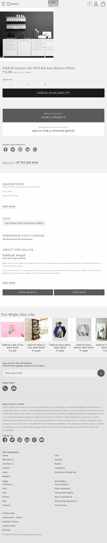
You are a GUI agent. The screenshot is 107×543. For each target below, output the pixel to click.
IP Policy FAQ (9, 513)
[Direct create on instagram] (35, 440)
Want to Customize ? (53, 116)
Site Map (6, 530)
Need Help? (20, 162)
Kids (4, 501)
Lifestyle (6, 505)
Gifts (5, 489)
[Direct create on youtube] (42, 440)
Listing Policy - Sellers (12, 517)
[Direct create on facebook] (6, 440)
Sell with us (8, 464)
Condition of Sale (10, 522)
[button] (104, 335)
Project (58, 464)
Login (5, 472)
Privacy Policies (62, 484)
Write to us (14, 388)
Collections (7, 484)
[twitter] (13, 149)
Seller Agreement (62, 489)
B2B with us (8, 460)
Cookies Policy (9, 526)
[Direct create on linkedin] (28, 440)
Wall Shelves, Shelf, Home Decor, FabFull (24, 223)
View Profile (28, 292)
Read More (9, 206)
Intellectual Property (64, 493)
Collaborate (60, 468)
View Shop (79, 292)
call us (6, 388)
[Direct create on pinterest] (20, 440)
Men (4, 493)
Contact (6, 468)
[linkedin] (28, 149)
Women (6, 497)
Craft (57, 455)
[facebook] (6, 149)
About (5, 455)
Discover (58, 460)
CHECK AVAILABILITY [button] (53, 92)
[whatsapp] (35, 149)
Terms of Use (61, 505)
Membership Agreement (66, 501)
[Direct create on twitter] (13, 440)
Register (6, 476)
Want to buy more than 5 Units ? (53, 129)
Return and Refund (63, 497)
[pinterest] (20, 149)
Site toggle (3, 4)
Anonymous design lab (65, 472)
